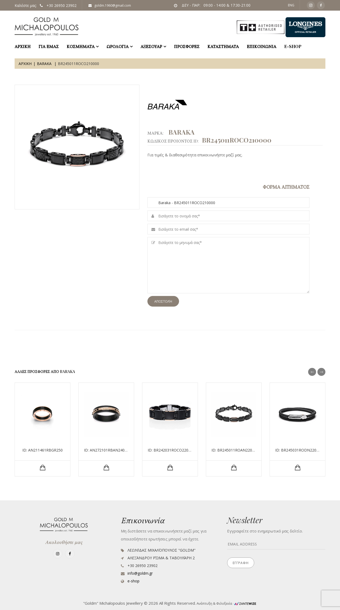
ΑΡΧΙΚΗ (23, 46)
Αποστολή (163, 301)
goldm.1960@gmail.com (109, 5)
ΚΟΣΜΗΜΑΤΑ (81, 46)
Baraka (45, 63)
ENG (291, 5)
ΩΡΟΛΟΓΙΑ (118, 46)
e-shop (292, 46)
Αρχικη (25, 63)
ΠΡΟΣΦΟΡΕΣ (186, 46)
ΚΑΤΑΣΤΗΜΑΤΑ (223, 46)
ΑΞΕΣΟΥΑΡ (151, 46)
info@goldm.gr (140, 573)
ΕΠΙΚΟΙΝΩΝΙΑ (261, 46)
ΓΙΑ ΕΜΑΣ (49, 46)
